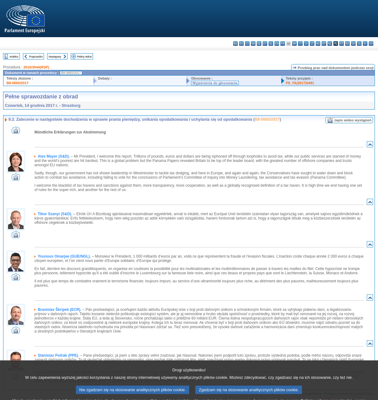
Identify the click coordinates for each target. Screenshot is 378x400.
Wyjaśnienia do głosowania (214, 83)
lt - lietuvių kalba (312, 43)
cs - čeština (247, 43)
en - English (276, 43)
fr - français (282, 43)
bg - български (235, 43)
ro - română (347, 43)
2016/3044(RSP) (36, 67)
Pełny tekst (84, 56)
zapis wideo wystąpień (352, 120)
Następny (55, 56)
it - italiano (300, 43)
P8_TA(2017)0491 (300, 83)
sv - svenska (371, 43)
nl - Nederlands (329, 43)
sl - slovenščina (359, 43)
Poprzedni (35, 56)
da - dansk (253, 43)
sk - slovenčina (353, 43)
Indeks (14, 56)
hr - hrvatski (294, 43)
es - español (241, 43)
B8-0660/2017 (18, 83)
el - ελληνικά (271, 43)
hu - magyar (318, 43)
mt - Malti (324, 43)
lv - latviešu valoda (306, 43)
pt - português (341, 43)
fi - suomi (365, 43)
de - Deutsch (259, 43)
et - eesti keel (265, 43)
